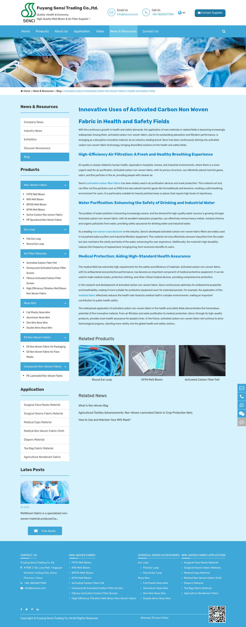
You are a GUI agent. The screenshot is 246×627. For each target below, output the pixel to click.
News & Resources (123, 31)
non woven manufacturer (108, 231)
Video (100, 31)
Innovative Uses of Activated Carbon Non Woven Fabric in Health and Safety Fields (109, 91)
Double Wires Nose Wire (39, 327)
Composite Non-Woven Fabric (43, 366)
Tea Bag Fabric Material (38, 448)
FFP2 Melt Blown (35, 194)
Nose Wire (30, 303)
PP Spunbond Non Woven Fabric (44, 219)
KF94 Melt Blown (35, 209)
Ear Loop (29, 229)
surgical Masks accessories (159, 555)
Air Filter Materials (35, 253)
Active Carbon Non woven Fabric (44, 214)
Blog (59, 91)
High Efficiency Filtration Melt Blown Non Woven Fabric (46, 291)
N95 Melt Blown (35, 199)
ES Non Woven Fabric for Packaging (46, 346)
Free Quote (45, 531)
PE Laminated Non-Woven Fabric (44, 375)
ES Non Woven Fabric (37, 337)
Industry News (33, 130)
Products (42, 31)
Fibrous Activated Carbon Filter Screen (43, 281)
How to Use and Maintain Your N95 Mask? (105, 419)
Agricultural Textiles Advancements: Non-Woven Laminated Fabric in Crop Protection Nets (136, 412)
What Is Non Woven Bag (93, 405)
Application (82, 31)
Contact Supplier (210, 12)
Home (25, 31)
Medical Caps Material (37, 422)
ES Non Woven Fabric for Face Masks (42, 354)
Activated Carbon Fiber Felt (41, 262)
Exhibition (30, 139)
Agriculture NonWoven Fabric (42, 457)
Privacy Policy (160, 617)
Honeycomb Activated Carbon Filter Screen (46, 271)
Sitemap (145, 617)
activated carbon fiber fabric (103, 183)
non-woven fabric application (203, 555)
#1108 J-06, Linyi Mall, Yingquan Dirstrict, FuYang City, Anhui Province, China (43, 572)
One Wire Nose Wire (37, 322)
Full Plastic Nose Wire (38, 312)
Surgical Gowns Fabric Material (43, 413)
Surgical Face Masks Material (42, 404)
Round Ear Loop (35, 244)
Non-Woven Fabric (35, 185)
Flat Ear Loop (33, 238)
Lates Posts (32, 469)
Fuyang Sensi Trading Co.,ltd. (37, 562)
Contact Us (151, 31)
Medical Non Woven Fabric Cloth (44, 431)
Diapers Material (34, 439)
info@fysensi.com (127, 14)
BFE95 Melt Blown (36, 204)
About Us (61, 31)
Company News (34, 122)
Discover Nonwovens (37, 148)
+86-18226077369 (163, 14)
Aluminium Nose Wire (38, 317)
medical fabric (87, 295)
